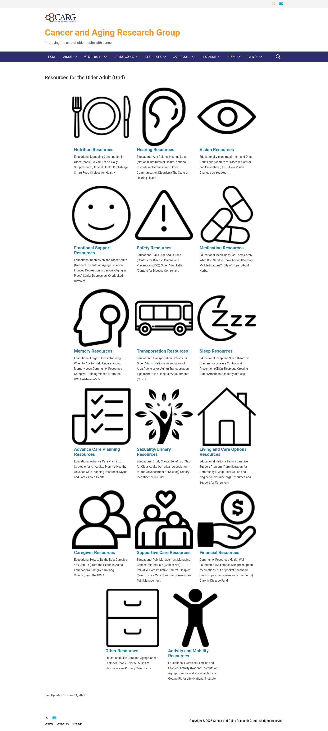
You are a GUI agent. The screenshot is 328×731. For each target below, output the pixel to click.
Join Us (49, 723)
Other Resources (121, 650)
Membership (93, 57)
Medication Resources (222, 247)
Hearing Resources (155, 149)
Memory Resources (93, 351)
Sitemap (77, 723)
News (231, 57)
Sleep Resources (216, 351)
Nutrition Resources (93, 149)
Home (52, 57)
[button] (75, 57)
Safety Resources (154, 247)
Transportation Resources (162, 351)
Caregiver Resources (94, 552)
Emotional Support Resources (92, 250)
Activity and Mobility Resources (188, 653)
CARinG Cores (124, 57)
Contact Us (62, 723)
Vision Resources (217, 149)
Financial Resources (219, 552)
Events (252, 57)
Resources (153, 57)
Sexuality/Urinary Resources (154, 452)
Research (208, 57)
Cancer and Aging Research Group (112, 32)
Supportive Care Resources (164, 552)
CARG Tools (181, 57)
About (68, 57)
